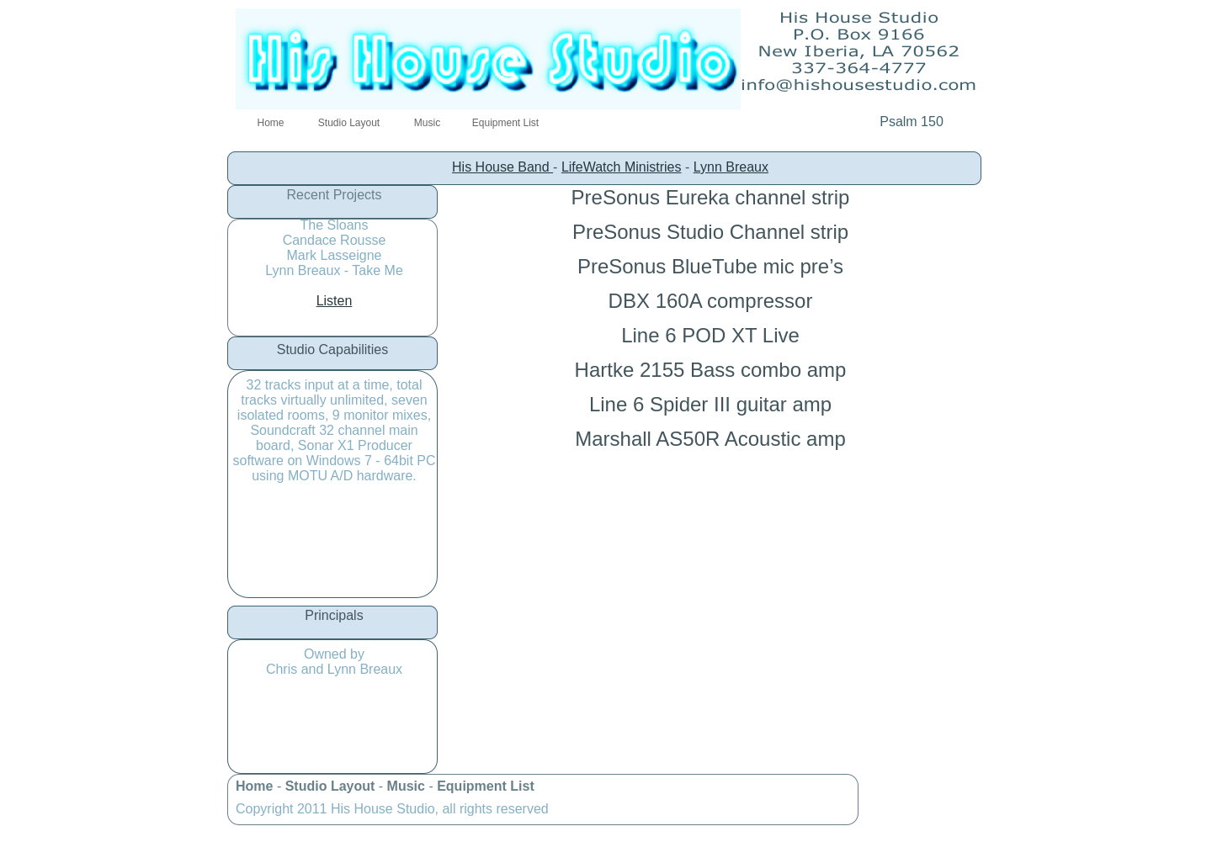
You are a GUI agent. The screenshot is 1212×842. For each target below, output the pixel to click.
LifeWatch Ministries (621, 167)
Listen (334, 301)
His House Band (502, 167)
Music (408, 786)
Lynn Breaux (731, 167)
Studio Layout (332, 786)
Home (256, 786)
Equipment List (485, 786)
